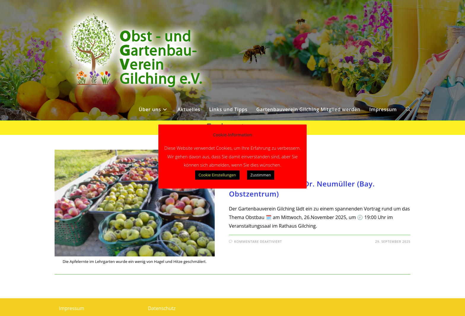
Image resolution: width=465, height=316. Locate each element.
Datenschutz (162, 308)
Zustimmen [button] (261, 175)
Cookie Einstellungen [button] (217, 175)
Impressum (71, 308)
